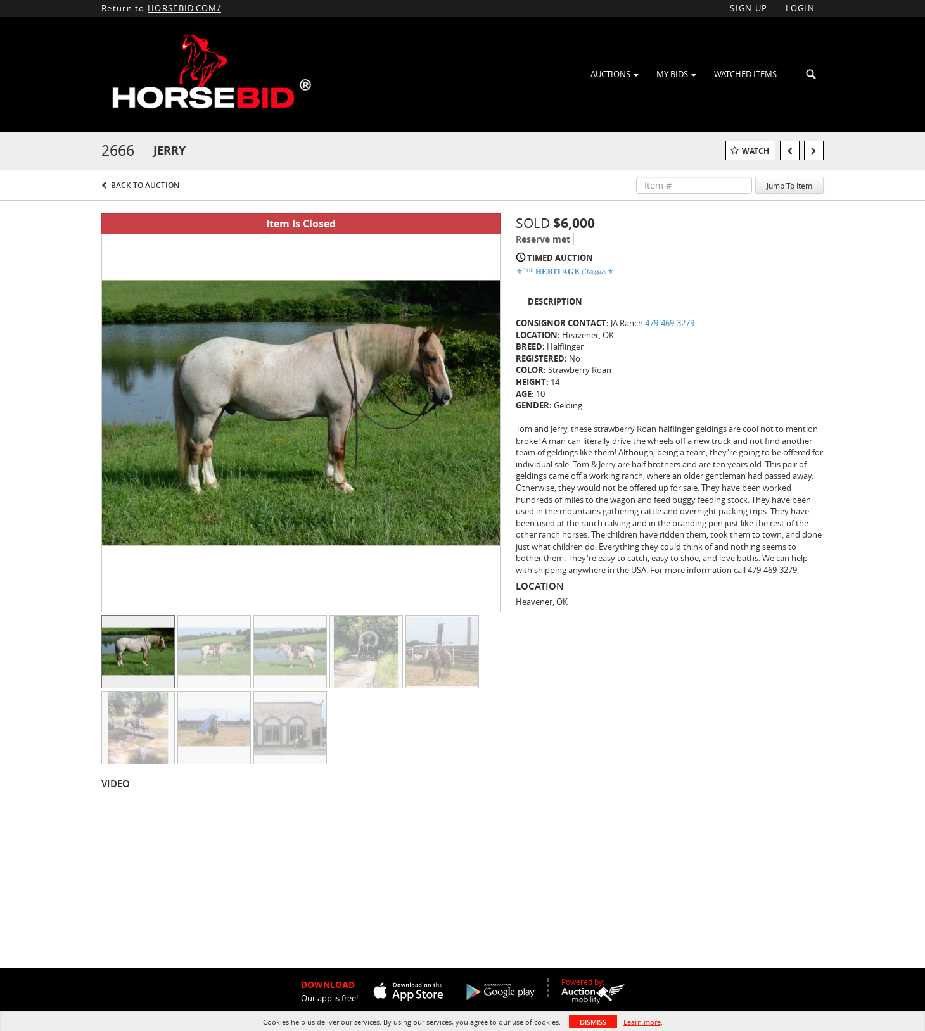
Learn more (642, 1022)
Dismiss (593, 1022)
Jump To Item (789, 185)
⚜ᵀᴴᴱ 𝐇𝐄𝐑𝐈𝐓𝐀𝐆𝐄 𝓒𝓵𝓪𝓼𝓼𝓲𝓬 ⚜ (565, 271)
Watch (755, 151)
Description (555, 301)
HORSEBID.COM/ (184, 8)
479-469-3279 (669, 323)
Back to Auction (145, 185)
